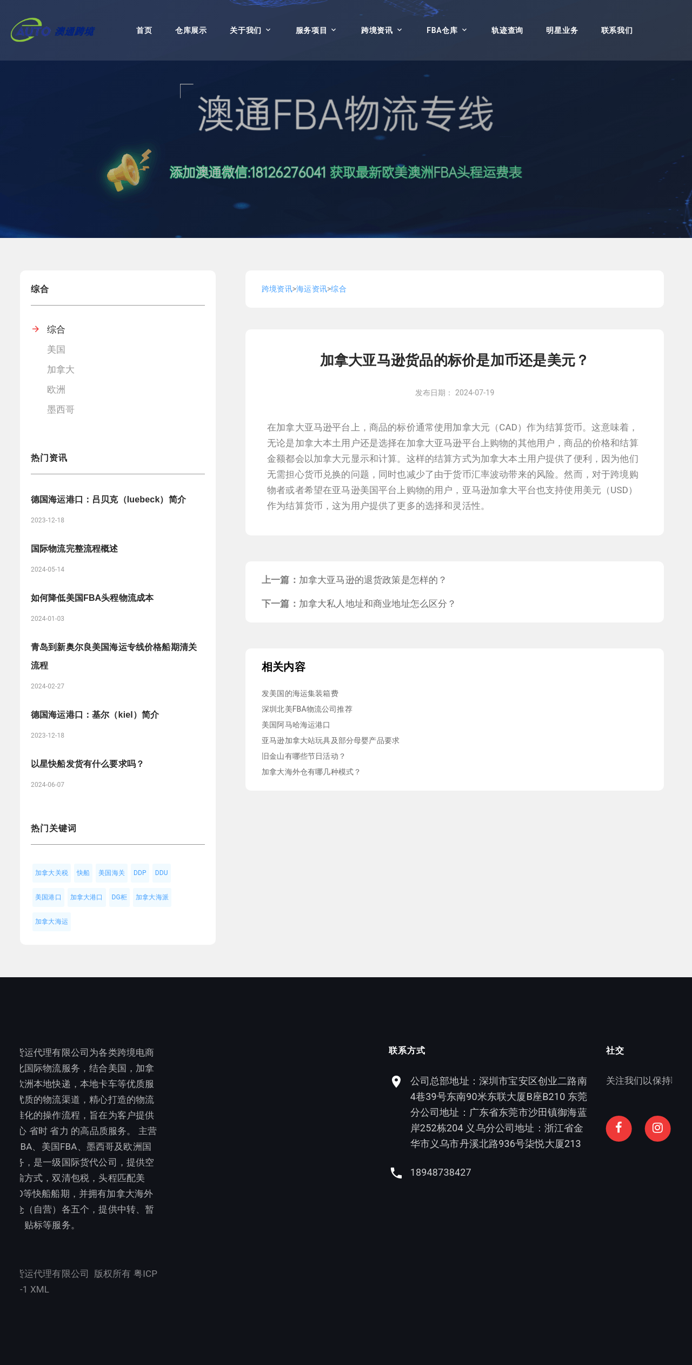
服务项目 (312, 30)
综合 (56, 329)
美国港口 (48, 897)
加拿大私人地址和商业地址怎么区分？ (378, 603)
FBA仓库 (442, 30)
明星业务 (562, 30)
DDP (140, 873)
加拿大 (61, 369)
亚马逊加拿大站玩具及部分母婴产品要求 (331, 740)
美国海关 (111, 873)
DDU (161, 873)
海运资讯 (311, 288)
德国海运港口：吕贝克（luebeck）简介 (108, 499)
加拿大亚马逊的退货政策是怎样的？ (373, 579)
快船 (83, 873)
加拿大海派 (152, 897)
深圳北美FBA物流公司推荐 (307, 709)
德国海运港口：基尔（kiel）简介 (95, 714)
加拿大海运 (51, 921)
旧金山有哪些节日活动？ (304, 756)
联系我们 (617, 30)
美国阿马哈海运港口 (296, 724)
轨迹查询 (507, 30)
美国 (56, 349)
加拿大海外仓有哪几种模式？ (311, 771)
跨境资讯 (377, 30)
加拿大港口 (86, 897)
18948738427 (501, 1172)
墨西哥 (61, 409)
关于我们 (246, 30)
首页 (144, 30)
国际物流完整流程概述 (74, 548)
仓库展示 (191, 30)
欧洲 (56, 389)
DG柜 (120, 897)
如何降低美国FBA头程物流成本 (92, 597)
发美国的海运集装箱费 (300, 693)
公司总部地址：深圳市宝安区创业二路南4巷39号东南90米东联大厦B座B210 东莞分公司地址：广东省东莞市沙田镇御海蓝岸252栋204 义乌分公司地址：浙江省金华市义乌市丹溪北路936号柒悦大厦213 (559, 1112)
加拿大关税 (51, 873)
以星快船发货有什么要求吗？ (87, 763)
